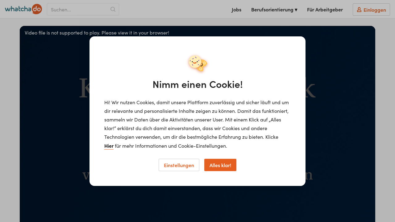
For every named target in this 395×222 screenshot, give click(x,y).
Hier (109, 145)
